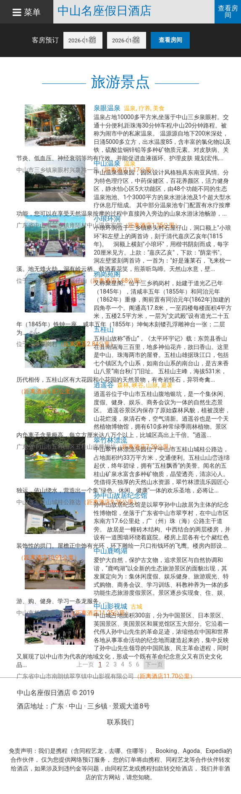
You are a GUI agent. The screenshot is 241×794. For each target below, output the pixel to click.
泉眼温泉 (107, 108)
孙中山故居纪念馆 (120, 496)
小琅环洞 (107, 219)
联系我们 (120, 722)
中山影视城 (110, 606)
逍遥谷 (104, 385)
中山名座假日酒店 (105, 11)
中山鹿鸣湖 (110, 551)
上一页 (85, 664)
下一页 (154, 664)
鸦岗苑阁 (107, 274)
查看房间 (228, 11)
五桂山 (104, 329)
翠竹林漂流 (110, 440)
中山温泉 (107, 163)
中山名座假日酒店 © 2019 (55, 693)
